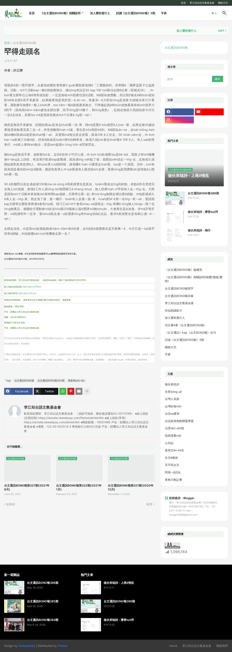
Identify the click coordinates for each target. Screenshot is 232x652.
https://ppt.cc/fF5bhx (31, 287)
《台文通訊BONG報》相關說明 (60, 13)
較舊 (149, 504)
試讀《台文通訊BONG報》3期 (135, 13)
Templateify (27, 645)
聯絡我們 (222, 645)
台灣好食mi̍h (173, 406)
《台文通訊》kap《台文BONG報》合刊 (190, 332)
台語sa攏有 (172, 413)
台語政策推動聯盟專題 (179, 421)
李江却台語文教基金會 (202, 2)
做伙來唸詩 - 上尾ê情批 (119, 582)
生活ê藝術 (171, 457)
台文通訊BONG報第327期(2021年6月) (26, 487)
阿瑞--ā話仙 (172, 472)
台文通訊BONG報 (24, 43)
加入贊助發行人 (100, 13)
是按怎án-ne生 (174, 450)
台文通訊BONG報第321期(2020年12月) (130, 487)
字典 (164, 13)
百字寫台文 (172, 465)
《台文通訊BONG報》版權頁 (183, 269)
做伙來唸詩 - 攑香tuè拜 (203, 211)
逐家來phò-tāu (76, 380)
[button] (214, 13)
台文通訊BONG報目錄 (179, 296)
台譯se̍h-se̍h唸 (174, 428)
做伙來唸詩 (172, 384)
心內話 (169, 443)
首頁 (183, 2)
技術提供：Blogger (180, 498)
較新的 (10, 504)
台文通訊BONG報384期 (42, 620)
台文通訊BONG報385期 (42, 601)
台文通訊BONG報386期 (203, 193)
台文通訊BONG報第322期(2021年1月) (79, 487)
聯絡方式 (223, 2)
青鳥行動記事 (173, 479)
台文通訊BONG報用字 (179, 288)
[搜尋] (188, 79)
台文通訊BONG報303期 (50, 380)
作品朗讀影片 (173, 310)
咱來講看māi (173, 435)
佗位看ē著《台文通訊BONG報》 (186, 325)
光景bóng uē (173, 391)
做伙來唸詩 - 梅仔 (199, 230)
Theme (62, 645)
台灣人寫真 (172, 399)
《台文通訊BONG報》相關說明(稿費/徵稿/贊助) (194, 279)
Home (173, 645)
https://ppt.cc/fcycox (27, 293)
